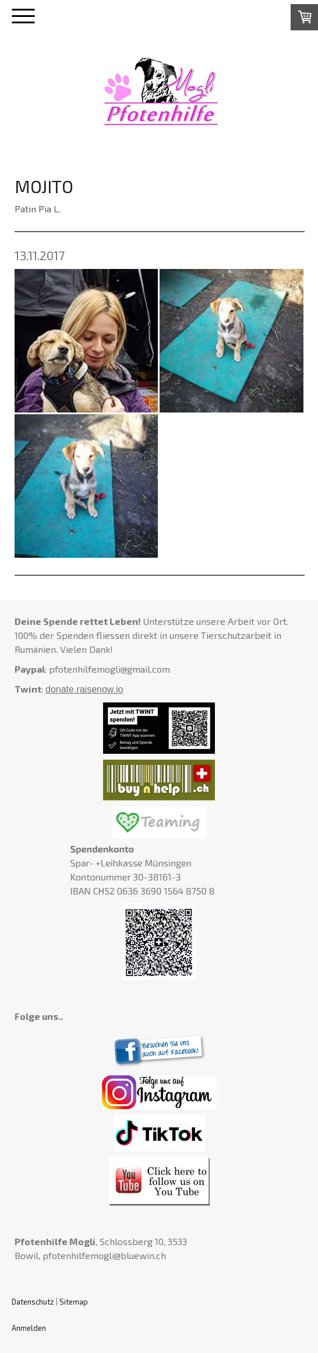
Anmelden (29, 1328)
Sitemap (73, 1301)
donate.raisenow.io (84, 689)
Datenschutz (33, 1301)
